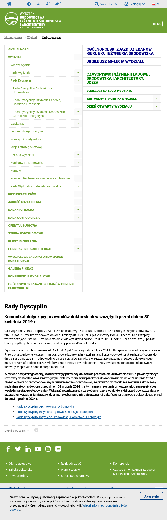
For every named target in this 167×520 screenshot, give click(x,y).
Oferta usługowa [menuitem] (22, 225)
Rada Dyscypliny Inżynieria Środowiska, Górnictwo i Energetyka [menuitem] (39, 114)
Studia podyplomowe (75, 476)
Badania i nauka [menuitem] (21, 210)
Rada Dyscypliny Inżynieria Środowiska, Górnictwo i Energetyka (58, 417)
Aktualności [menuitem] (18, 49)
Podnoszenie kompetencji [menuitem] (29, 249)
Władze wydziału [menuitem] (21, 65)
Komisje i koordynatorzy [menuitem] (26, 139)
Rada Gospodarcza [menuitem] (24, 217)
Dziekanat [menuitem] (17, 123)
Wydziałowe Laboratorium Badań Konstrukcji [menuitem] (35, 258)
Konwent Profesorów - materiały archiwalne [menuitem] (40, 178)
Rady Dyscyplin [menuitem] (20, 80)
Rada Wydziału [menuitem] (20, 73)
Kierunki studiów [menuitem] (22, 194)
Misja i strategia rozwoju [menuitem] (26, 147)
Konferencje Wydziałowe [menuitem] (29, 276)
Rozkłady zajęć (71, 463)
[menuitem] (78, 57)
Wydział (32, 37)
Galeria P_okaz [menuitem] (20, 268)
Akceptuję (151, 496)
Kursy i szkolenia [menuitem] (22, 241)
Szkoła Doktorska (20, 469)
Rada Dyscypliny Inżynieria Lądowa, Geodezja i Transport (54, 412)
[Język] (155, 4)
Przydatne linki (18, 476)
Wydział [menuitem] (15, 57)
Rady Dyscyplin (51, 37)
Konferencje (121, 463)
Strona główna (13, 37)
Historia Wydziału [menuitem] (22, 155)
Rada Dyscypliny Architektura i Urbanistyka (45, 406)
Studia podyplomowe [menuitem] (25, 233)
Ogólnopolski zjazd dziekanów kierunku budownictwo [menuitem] (41, 286)
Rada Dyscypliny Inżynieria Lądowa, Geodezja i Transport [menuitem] (37, 102)
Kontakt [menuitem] (15, 170)
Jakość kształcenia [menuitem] (24, 202)
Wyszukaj (106, 4)
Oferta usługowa (20, 463)
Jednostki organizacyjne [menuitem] (26, 131)
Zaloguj (134, 4)
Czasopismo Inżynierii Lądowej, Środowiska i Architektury (134, 471)
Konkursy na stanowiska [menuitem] (27, 163)
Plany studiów (70, 469)
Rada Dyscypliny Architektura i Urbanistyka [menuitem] (33, 90)
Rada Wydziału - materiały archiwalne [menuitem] (46, 186)
